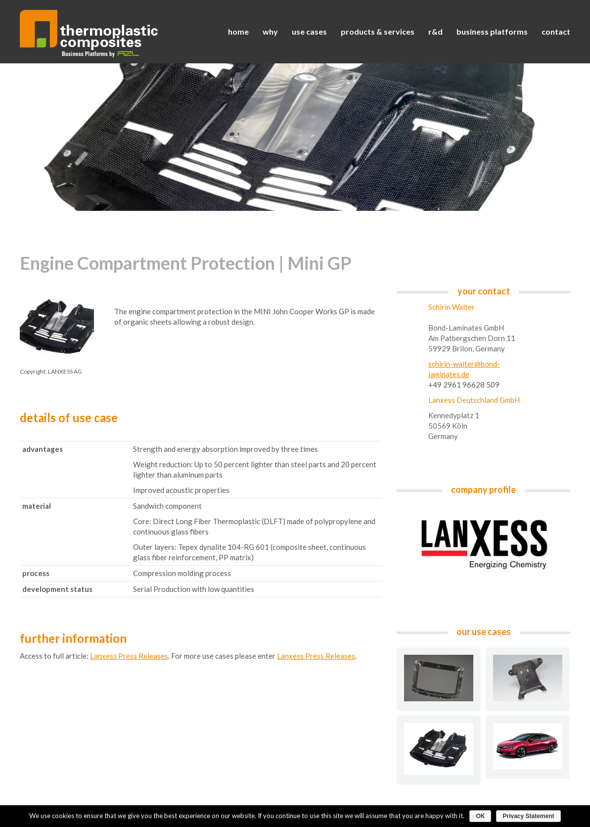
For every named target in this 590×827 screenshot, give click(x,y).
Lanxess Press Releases (129, 655)
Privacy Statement (528, 816)
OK (480, 816)
